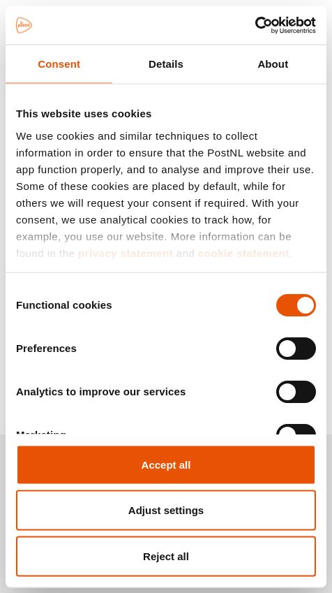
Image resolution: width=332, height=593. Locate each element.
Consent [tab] (59, 64)
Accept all (166, 464)
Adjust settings (166, 510)
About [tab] (272, 64)
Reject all (166, 556)
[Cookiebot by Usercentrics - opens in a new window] (255, 25)
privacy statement (125, 252)
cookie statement (243, 252)
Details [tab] (166, 64)
